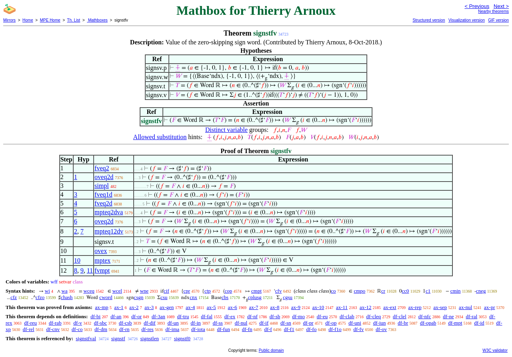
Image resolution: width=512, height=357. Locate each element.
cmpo (359, 291)
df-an (115, 316)
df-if (263, 323)
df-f (268, 329)
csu (163, 297)
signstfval (86, 338)
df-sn (285, 323)
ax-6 (232, 307)
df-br (403, 323)
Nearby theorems (493, 11)
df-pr (308, 323)
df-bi (95, 316)
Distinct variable (226, 129)
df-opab (428, 323)
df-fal (206, 316)
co (333, 291)
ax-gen (167, 307)
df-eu (322, 316)
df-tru (183, 316)
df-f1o (335, 329)
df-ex (229, 316)
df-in (196, 323)
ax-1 (119, 307)
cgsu (287, 297)
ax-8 (274, 307)
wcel (117, 291)
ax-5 (211, 307)
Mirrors (9, 20)
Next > (501, 6)
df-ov (381, 329)
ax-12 (366, 307)
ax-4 (190, 307)
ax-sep (440, 307)
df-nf (252, 316)
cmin (455, 291)
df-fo (311, 329)
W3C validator (495, 350)
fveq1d (103, 194)
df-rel (28, 329)
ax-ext (389, 307)
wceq (89, 291)
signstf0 (182, 338)
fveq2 (101, 168)
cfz (13, 297)
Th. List (73, 20)
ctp (207, 291)
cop (228, 291)
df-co (77, 329)
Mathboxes (97, 20)
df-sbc (100, 323)
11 (90, 270)
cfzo (40, 297)
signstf (118, 338)
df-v (77, 323)
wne (144, 291)
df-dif (150, 323)
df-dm (100, 329)
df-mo (298, 316)
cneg (481, 291)
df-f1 (289, 329)
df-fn (247, 329)
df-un (173, 323)
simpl (101, 185)
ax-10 (318, 307)
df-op (330, 323)
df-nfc (424, 316)
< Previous (476, 6)
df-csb (125, 323)
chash (67, 297)
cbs (225, 297)
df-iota (198, 329)
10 (77, 260)
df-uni (354, 323)
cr (383, 291)
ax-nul (465, 307)
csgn (139, 297)
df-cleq (373, 316)
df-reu (30, 323)
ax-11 (342, 307)
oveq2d (103, 177)
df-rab (55, 323)
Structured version (428, 20)
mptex (102, 260)
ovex (100, 250)
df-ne (448, 316)
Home (27, 20)
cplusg (255, 297)
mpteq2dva (108, 212)
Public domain (271, 350)
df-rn (124, 329)
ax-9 (295, 307)
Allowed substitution (160, 137)
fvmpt (102, 270)
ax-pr (489, 307)
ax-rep (414, 307)
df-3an (158, 316)
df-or (136, 316)
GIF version (498, 20)
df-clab (347, 316)
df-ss (218, 323)
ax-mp (101, 307)
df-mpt (455, 323)
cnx (193, 297)
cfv (278, 291)
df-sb (275, 316)
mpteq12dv (108, 231)
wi (47, 291)
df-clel (399, 316)
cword (105, 297)
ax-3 (149, 307)
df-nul (241, 323)
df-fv (358, 329)
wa (65, 291)
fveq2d (103, 203)
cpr (187, 291)
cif (166, 291)
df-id (479, 323)
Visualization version (466, 20)
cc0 (405, 291)
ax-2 (133, 307)
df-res (148, 329)
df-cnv (53, 329)
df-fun (223, 329)
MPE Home (50, 20)
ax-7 (253, 307)
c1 (428, 291)
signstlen (149, 338)
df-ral (471, 316)
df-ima (173, 329)
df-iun (379, 323)
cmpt (256, 291)
